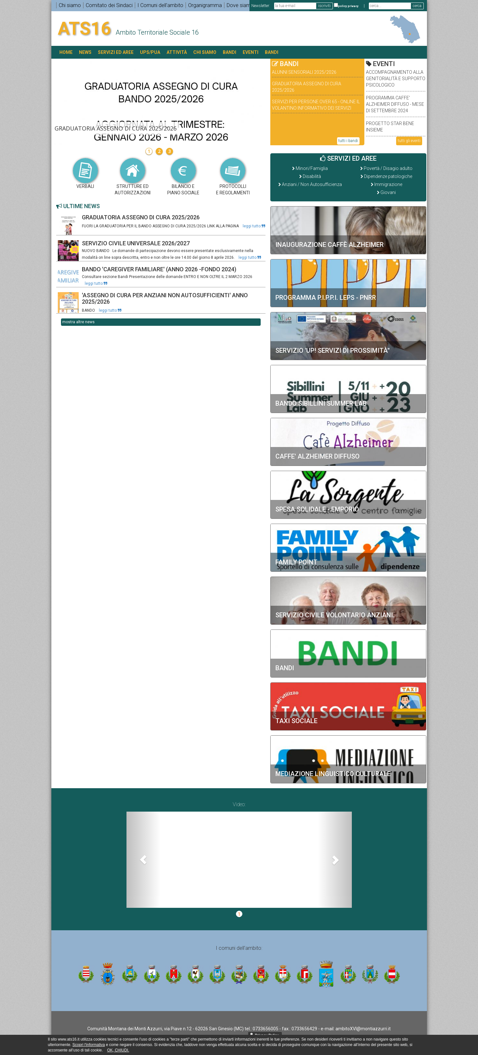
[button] (143, 860)
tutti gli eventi (409, 141)
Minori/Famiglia (312, 168)
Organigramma (205, 5)
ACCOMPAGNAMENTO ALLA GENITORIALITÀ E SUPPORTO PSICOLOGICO (395, 79)
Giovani (388, 192)
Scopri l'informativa (89, 1044)
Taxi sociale (296, 721)
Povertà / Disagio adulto (388, 168)
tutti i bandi (348, 141)
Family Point (296, 562)
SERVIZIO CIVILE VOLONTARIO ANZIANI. (335, 615)
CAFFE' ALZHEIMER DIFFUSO (317, 456)
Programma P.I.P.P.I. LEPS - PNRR (325, 297)
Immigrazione (388, 184)
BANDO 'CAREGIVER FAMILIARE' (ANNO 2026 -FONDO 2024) (159, 269)
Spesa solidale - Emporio (317, 509)
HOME (66, 52)
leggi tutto (254, 226)
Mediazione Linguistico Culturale (333, 774)
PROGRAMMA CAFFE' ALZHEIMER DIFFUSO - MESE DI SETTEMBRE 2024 (395, 104)
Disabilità (312, 176)
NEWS (85, 52)
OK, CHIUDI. (118, 1050)
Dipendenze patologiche (388, 176)
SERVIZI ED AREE (116, 52)
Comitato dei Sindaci (109, 5)
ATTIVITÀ (177, 52)
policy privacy (348, 6)
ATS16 (84, 28)
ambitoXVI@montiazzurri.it (363, 1028)
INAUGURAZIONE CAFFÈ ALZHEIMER (329, 245)
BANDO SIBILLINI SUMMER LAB (321, 403)
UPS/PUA (150, 52)
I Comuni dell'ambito (160, 5)
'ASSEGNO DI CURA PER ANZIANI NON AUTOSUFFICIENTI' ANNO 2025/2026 (165, 298)
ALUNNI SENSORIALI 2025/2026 (304, 72)
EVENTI (250, 52)
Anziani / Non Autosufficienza (312, 184)
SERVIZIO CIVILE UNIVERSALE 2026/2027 (136, 243)
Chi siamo (70, 5)
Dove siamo (240, 5)
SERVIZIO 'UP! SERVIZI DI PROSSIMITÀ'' (332, 350)
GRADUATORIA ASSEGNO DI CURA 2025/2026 (141, 217)
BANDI (229, 52)
